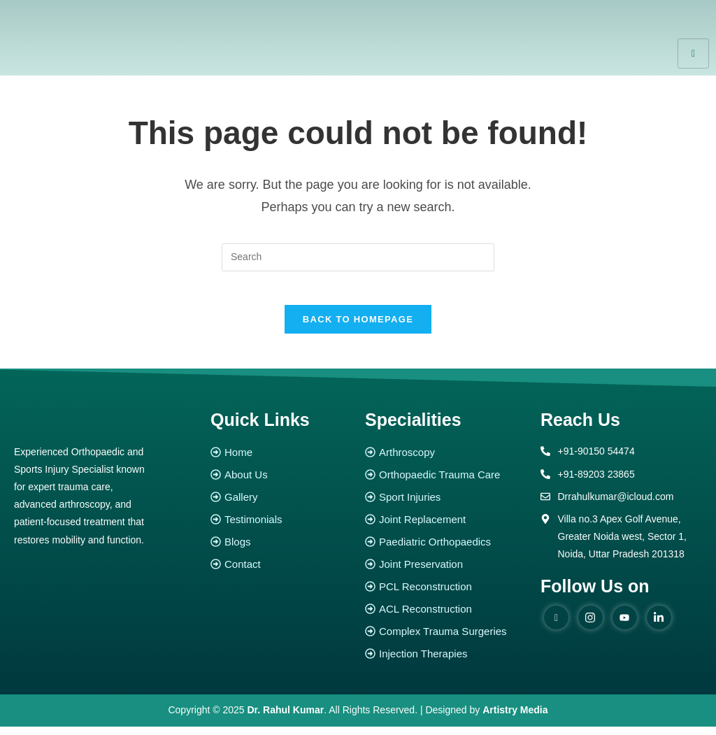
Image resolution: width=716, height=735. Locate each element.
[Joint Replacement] (446, 528)
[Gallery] (280, 506)
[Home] (280, 461)
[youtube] (625, 626)
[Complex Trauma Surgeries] (446, 640)
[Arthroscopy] (446, 461)
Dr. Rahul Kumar (286, 719)
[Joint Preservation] (446, 573)
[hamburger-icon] (693, 53)
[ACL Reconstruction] (446, 617)
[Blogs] (280, 550)
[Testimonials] (280, 528)
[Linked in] (659, 626)
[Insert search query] (358, 257)
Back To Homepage (358, 328)
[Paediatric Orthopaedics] (446, 550)
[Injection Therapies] (446, 662)
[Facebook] (556, 626)
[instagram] (590, 626)
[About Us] (280, 483)
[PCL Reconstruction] (446, 595)
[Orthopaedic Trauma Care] (446, 483)
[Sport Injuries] (446, 506)
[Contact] (280, 573)
